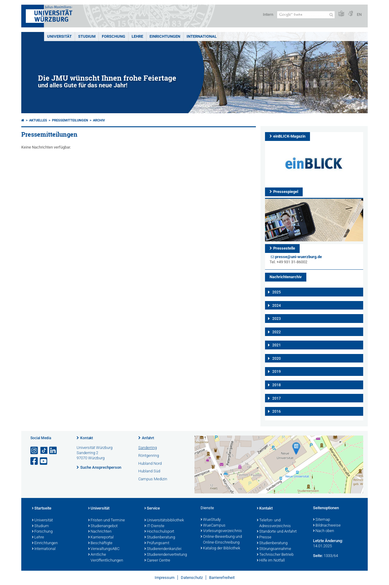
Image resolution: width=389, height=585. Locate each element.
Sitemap (321, 520)
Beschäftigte (100, 543)
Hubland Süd (149, 471)
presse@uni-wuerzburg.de (298, 256)
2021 (276, 345)
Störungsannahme (274, 549)
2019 (276, 372)
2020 (276, 358)
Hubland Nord (150, 463)
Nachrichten (100, 531)
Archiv (99, 120)
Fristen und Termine (106, 520)
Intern (268, 14)
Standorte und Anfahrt (277, 531)
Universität (59, 36)
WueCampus (213, 525)
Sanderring (147, 447)
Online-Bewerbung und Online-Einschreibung (221, 539)
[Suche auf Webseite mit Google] (306, 14)
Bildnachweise (327, 525)
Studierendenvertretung (165, 555)
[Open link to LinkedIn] (53, 450)
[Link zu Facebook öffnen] (34, 461)
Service (152, 508)
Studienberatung (159, 537)
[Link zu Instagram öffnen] (34, 450)
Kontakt (86, 438)
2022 (276, 332)
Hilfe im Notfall (271, 560)
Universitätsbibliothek (164, 520)
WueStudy (211, 520)
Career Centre (157, 560)
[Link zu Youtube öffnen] (44, 461)
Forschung (113, 36)
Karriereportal (101, 537)
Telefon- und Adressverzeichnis (274, 523)
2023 (276, 319)
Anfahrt (148, 438)
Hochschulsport (159, 531)
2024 (276, 305)
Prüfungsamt (156, 543)
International (202, 36)
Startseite (41, 508)
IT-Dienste (154, 526)
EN (359, 14)
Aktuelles (38, 120)
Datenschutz (192, 577)
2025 (276, 292)
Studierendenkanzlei (162, 549)
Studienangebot (103, 526)
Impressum (164, 577)
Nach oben (323, 531)
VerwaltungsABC (103, 549)
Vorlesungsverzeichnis (221, 531)
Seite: (318, 555)
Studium (86, 36)
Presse (264, 537)
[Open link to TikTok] (44, 450)
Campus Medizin (152, 479)
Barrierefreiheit (222, 577)
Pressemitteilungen (70, 120)
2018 (276, 385)
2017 (276, 398)
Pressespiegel (285, 191)
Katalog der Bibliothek (220, 548)
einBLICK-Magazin (289, 136)
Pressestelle (284, 248)
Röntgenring (148, 455)
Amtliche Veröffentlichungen (105, 557)
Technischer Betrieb (275, 555)
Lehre (137, 36)
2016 (276, 411)
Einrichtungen (165, 36)
